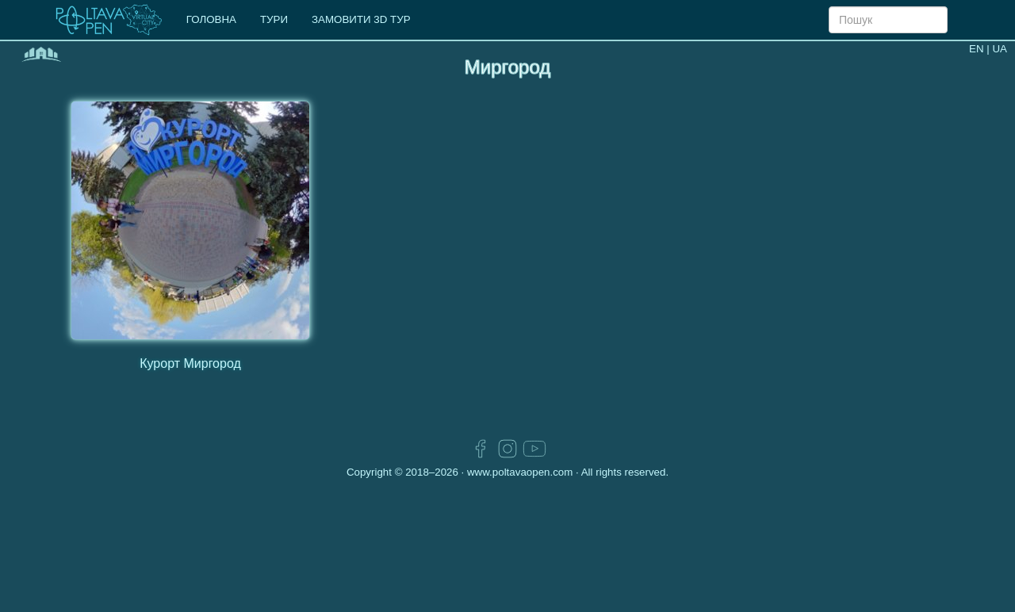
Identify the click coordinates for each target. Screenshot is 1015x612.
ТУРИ (274, 19)
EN (976, 49)
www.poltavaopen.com (520, 472)
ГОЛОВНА (211, 19)
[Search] (888, 19)
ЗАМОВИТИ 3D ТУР (361, 19)
